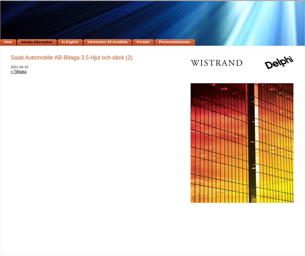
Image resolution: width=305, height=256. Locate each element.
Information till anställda (108, 42)
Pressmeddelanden (175, 42)
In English (70, 42)
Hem (8, 42)
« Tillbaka (19, 71)
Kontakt (143, 42)
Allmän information (36, 42)
